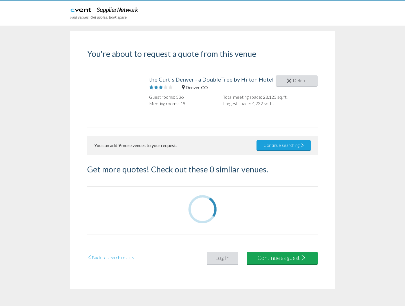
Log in (222, 258)
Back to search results (110, 257)
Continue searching (284, 145)
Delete (297, 80)
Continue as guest (282, 257)
